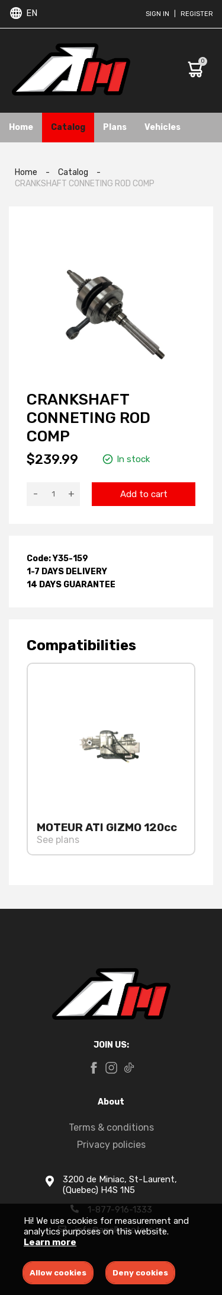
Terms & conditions (111, 1127)
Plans (115, 127)
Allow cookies (58, 1272)
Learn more (50, 1242)
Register (197, 14)
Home (21, 127)
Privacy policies (111, 1144)
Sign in (157, 14)
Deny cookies (140, 1272)
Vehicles (162, 127)
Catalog (68, 127)
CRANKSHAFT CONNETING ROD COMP (85, 184)
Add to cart (144, 494)
